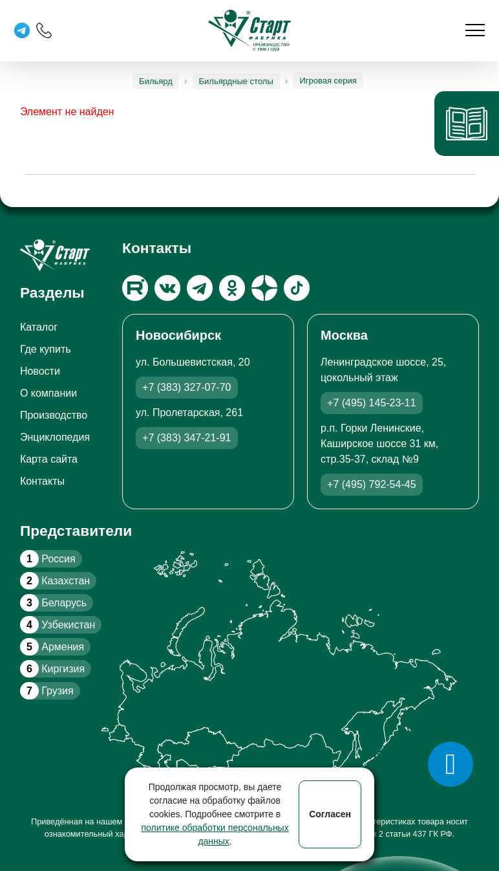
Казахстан (55, 581)
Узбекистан (57, 625)
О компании (48, 393)
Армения (52, 647)
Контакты (42, 481)
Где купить (45, 349)
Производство (53, 415)
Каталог (39, 327)
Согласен (330, 814)
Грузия (47, 691)
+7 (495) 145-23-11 (371, 402)
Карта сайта (49, 459)
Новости (40, 371)
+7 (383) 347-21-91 (186, 437)
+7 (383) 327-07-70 (186, 387)
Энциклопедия (55, 437)
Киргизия (52, 669)
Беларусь (53, 603)
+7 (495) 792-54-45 (371, 484)
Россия (48, 559)
